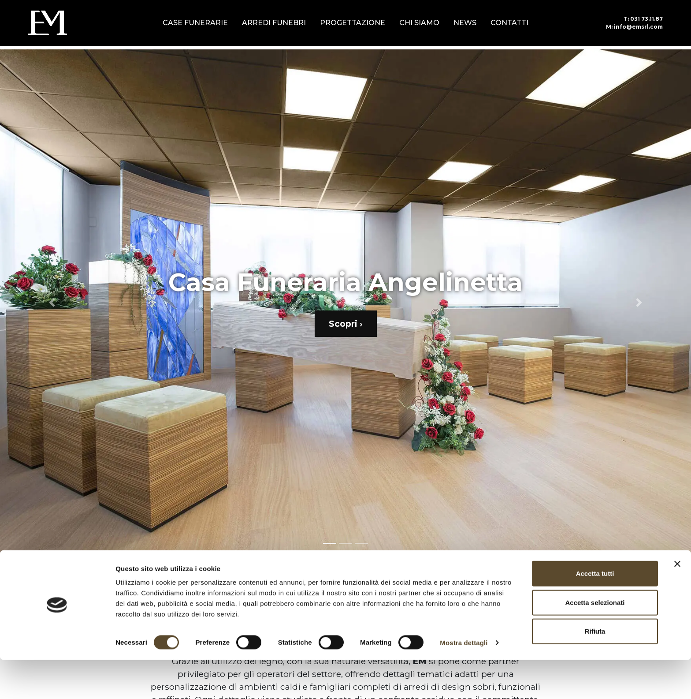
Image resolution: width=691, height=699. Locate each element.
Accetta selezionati (594, 641)
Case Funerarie (195, 23)
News (464, 23)
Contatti (509, 23)
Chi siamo (419, 23)
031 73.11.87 (643, 18)
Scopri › (346, 323)
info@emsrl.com (634, 26)
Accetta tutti (595, 612)
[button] (52, 302)
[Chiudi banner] (677, 603)
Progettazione (352, 23)
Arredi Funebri (274, 23)
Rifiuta (595, 670)
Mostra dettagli (463, 681)
